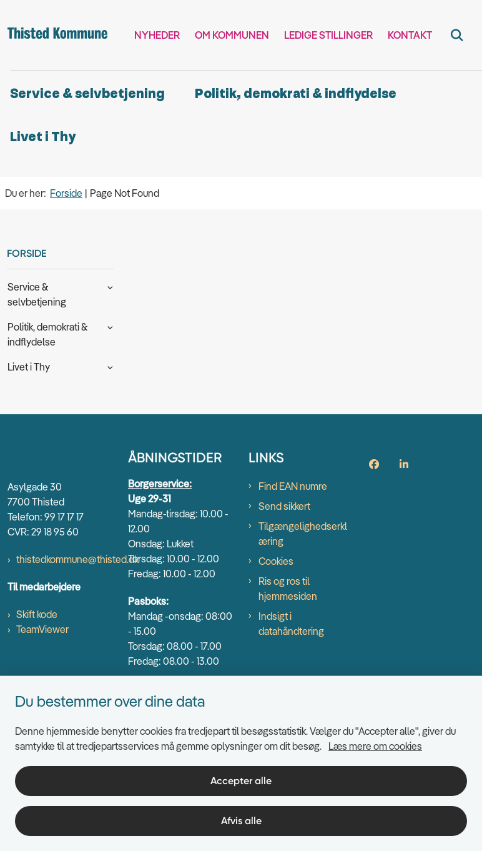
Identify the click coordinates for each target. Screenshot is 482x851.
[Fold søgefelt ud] (457, 35)
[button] (107, 286)
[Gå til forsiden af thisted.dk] (53, 34)
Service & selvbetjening (87, 94)
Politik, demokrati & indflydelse (295, 94)
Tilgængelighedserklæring (302, 533)
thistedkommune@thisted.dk (77, 559)
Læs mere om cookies (375, 746)
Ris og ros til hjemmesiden (287, 588)
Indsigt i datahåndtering (291, 623)
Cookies (275, 561)
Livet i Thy (43, 137)
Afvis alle (241, 821)
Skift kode (36, 614)
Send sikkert (284, 506)
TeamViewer (42, 629)
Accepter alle (241, 781)
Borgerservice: (160, 483)
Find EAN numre (292, 486)
